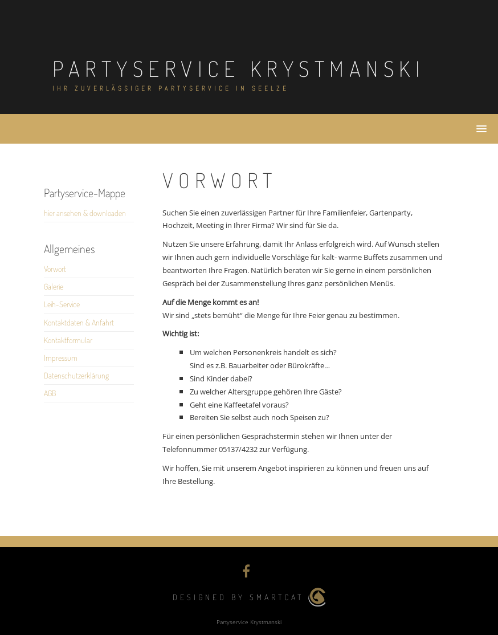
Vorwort (55, 269)
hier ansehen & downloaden (85, 213)
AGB (50, 393)
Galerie (53, 286)
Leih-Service (62, 304)
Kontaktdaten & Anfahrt (79, 322)
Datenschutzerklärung (76, 375)
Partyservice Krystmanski (238, 68)
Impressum (60, 358)
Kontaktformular (68, 340)
